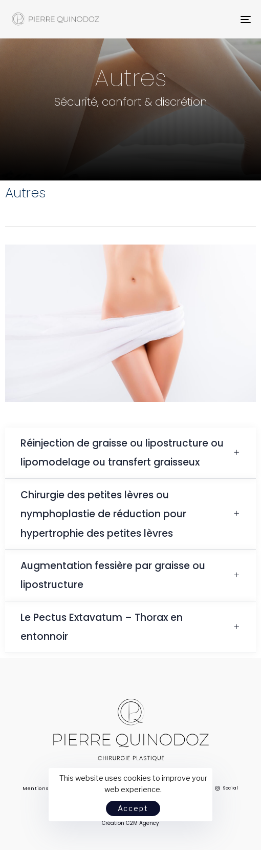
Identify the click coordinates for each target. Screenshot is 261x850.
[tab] (130, 453)
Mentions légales (46, 788)
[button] (130, 453)
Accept (133, 808)
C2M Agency (142, 823)
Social (227, 788)
